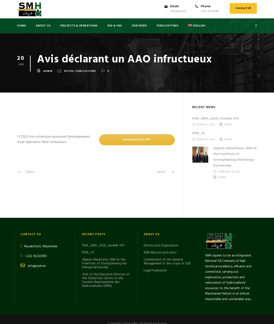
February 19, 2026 (229, 172)
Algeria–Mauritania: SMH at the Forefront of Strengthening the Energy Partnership (235, 157)
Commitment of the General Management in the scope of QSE (167, 237)
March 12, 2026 (206, 139)
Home (21, 25)
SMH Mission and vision (160, 228)
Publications (86, 71)
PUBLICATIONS (167, 25)
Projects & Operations (79, 25)
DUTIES (69, 71)
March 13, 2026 (206, 125)
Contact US (243, 8)
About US (43, 25)
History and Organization (161, 221)
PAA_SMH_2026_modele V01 (215, 118)
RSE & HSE (114, 25)
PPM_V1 (198, 133)
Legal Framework (155, 246)
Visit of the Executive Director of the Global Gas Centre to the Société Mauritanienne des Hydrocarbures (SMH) (105, 256)
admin (47, 71)
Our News (139, 25)
